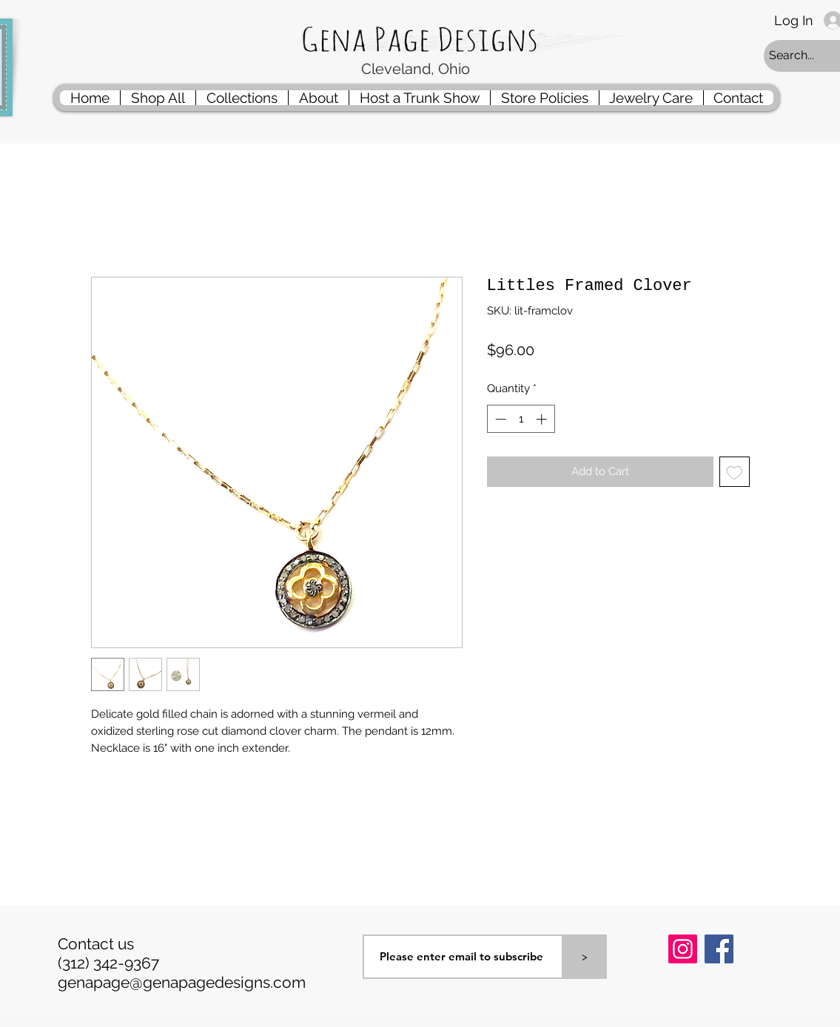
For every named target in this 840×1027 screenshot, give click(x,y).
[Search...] (803, 56)
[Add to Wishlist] (734, 472)
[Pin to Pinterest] (686, 987)
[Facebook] (719, 949)
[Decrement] (499, 419)
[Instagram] (682, 949)
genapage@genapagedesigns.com (182, 982)
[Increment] (543, 419)
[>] (584, 957)
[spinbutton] (520, 419)
